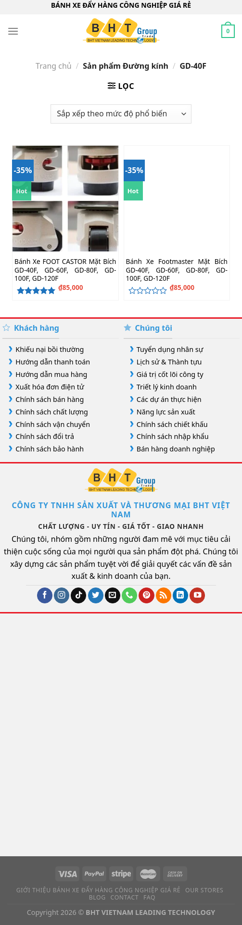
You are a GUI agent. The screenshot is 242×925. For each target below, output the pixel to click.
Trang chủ (54, 66)
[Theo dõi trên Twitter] (95, 595)
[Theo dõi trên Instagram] (61, 595)
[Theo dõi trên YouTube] (197, 595)
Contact (125, 897)
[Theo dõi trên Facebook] (44, 595)
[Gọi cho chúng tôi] (129, 595)
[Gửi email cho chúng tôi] (112, 595)
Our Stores (204, 890)
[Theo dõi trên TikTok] (78, 595)
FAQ (149, 897)
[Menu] (13, 31)
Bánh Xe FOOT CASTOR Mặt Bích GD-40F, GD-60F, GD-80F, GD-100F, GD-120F (65, 270)
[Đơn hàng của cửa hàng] (121, 114)
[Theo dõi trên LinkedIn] (180, 595)
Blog (97, 897)
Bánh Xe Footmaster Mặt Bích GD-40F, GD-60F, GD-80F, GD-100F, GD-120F (177, 270)
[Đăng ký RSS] (163, 595)
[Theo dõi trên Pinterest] (146, 595)
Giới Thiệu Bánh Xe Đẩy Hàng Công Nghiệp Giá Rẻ (98, 890)
